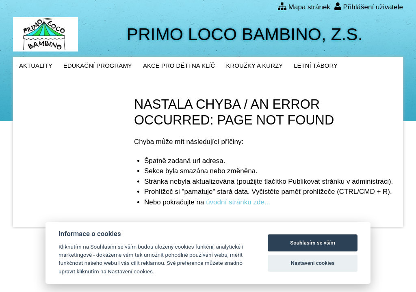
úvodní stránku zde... (238, 202)
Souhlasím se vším (312, 243)
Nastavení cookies (313, 263)
